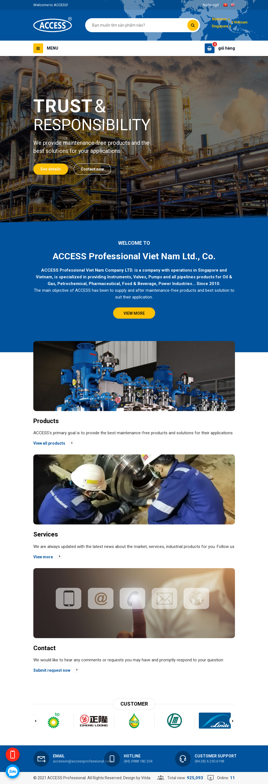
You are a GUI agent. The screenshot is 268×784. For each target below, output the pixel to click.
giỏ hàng (226, 48)
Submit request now (51, 670)
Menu (52, 48)
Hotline (132, 756)
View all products (49, 443)
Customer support (216, 756)
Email (59, 756)
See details (50, 169)
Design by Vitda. (137, 778)
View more (134, 313)
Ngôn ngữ (211, 5)
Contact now (92, 169)
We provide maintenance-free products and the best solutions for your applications (91, 146)
